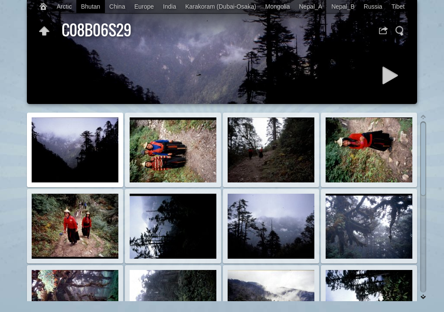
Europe (144, 6)
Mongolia (277, 6)
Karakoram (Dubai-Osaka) (220, 6)
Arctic (64, 6)
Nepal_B (343, 6)
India (169, 6)
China (117, 6)
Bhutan (90, 6)
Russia (373, 6)
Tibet (398, 6)
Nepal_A (310, 6)
